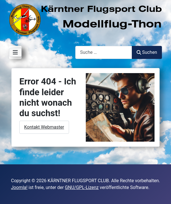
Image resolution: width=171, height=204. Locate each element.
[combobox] (103, 52)
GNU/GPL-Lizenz (82, 187)
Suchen (147, 52)
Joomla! (19, 187)
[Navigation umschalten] (15, 52)
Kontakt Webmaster (44, 127)
